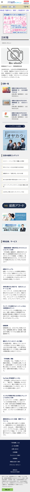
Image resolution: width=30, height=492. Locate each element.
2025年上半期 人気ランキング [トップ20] (13, 192)
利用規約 (15, 458)
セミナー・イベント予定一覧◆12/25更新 (13, 161)
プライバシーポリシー (15, 465)
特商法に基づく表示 (15, 461)
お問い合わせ (15, 449)
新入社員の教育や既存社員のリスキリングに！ (15, 179)
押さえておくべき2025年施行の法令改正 (13, 167)
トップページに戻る (16, 126)
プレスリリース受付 (15, 455)
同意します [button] (7, 489)
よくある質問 (15, 446)
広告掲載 (15, 452)
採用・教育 (12, 7)
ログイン (26, 3)
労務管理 (4, 7)
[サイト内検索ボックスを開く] (28, 7)
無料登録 (26, 1)
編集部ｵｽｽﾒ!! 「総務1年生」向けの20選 (13, 173)
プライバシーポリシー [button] (7, 486)
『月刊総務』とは (15, 442)
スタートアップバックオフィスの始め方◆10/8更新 (15, 185)
